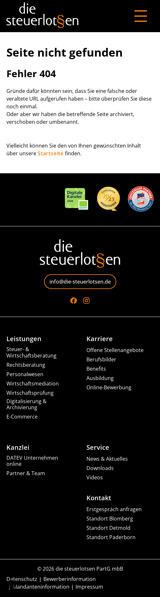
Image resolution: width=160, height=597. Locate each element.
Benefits (96, 369)
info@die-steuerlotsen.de (80, 281)
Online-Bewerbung (108, 387)
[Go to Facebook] (73, 300)
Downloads (100, 468)
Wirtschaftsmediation (32, 384)
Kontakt (98, 498)
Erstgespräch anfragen (114, 509)
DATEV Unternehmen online (32, 461)
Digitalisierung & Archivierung (26, 404)
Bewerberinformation (69, 579)
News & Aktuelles (107, 459)
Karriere (99, 339)
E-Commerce (22, 417)
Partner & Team (25, 473)
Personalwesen (24, 374)
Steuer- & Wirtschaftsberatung (31, 352)
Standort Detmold (108, 528)
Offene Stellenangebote (115, 350)
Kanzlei (18, 447)
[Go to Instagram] (86, 300)
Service (97, 447)
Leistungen (23, 339)
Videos (94, 478)
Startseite (51, 153)
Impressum (89, 587)
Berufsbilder (101, 360)
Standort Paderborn (111, 537)
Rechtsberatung (25, 365)
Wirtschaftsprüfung (30, 393)
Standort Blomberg (109, 519)
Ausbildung (100, 378)
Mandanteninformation (41, 587)
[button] (11, 585)
